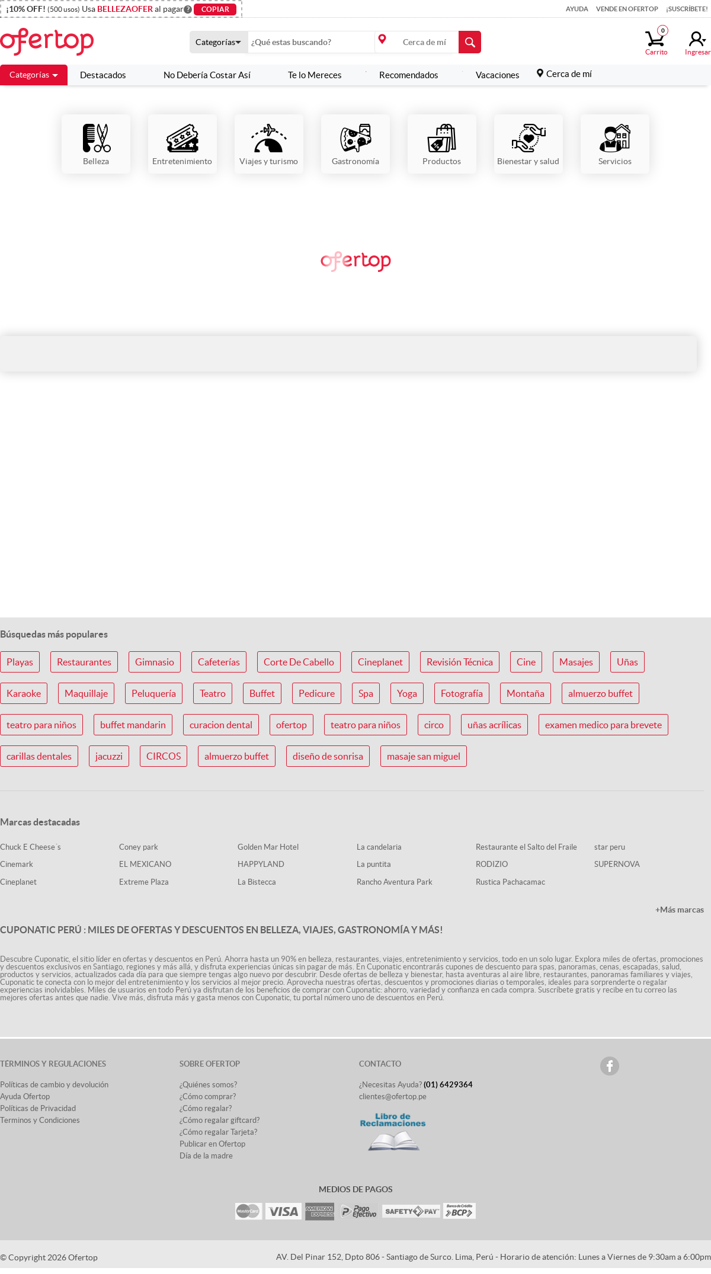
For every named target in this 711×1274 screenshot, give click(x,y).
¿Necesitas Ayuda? (416, 1084)
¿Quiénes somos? (208, 1084)
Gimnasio (154, 662)
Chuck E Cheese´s (30, 847)
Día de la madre (206, 1155)
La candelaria (379, 847)
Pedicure (317, 693)
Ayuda (577, 8)
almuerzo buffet (600, 693)
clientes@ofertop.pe (393, 1096)
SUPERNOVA (617, 864)
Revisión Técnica (460, 662)
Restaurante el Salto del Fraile (526, 847)
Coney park (138, 847)
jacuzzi (109, 756)
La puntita (374, 864)
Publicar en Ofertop (212, 1143)
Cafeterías (219, 662)
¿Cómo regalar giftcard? (220, 1120)
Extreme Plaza (144, 882)
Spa (365, 693)
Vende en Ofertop (627, 8)
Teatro (213, 693)
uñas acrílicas (494, 724)
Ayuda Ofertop (25, 1096)
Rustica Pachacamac (510, 882)
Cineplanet (380, 662)
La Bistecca (257, 882)
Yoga (407, 693)
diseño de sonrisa (328, 756)
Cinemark (16, 864)
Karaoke (24, 693)
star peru (609, 847)
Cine (526, 662)
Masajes (576, 662)
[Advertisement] (355, 514)
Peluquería (154, 693)
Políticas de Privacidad (38, 1108)
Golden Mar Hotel (268, 847)
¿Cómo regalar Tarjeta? (218, 1132)
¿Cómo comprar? (208, 1096)
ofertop (291, 724)
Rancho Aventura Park (395, 882)
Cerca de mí (569, 74)
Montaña (526, 693)
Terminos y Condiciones (40, 1120)
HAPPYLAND (261, 864)
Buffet (262, 693)
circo (434, 724)
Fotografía (462, 693)
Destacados (103, 75)
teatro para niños (41, 724)
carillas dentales (39, 756)
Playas (20, 662)
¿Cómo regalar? (206, 1108)
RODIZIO (492, 864)
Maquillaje (86, 693)
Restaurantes (84, 662)
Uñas (627, 662)
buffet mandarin (133, 724)
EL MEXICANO (145, 864)
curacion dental (221, 724)
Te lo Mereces (308, 75)
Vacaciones (491, 75)
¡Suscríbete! (687, 8)
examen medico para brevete (603, 724)
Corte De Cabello (299, 662)
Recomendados (402, 75)
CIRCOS (163, 756)
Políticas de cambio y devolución (54, 1084)
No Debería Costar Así (200, 75)
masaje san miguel (423, 756)
